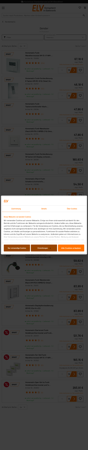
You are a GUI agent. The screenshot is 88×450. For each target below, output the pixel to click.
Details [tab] (44, 209)
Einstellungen (44, 248)
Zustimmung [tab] (16, 209)
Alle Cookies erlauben (71, 248)
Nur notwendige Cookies (17, 248)
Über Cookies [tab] (72, 209)
